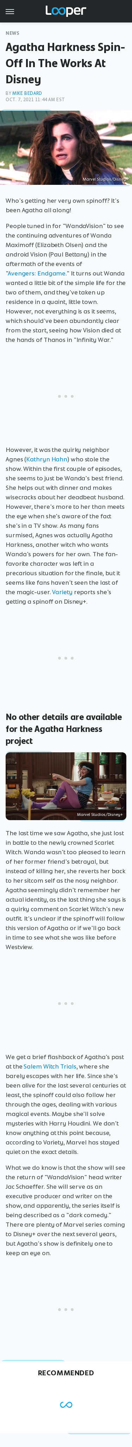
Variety (62, 592)
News (12, 33)
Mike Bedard (27, 93)
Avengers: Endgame (36, 273)
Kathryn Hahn (46, 459)
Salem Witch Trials (50, 1066)
